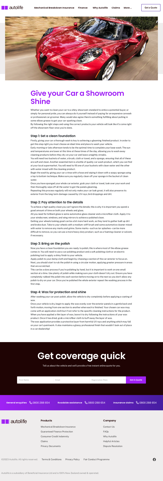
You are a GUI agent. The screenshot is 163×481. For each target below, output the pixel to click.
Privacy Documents (51, 446)
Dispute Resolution (112, 446)
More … (128, 7)
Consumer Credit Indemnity (55, 436)
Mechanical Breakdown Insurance (54, 7)
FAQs (106, 431)
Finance (82, 7)
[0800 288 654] (30, 402)
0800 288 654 (41, 402)
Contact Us (109, 426)
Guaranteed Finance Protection (57, 431)
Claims (116, 7)
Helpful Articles (111, 441)
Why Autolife (100, 7)
